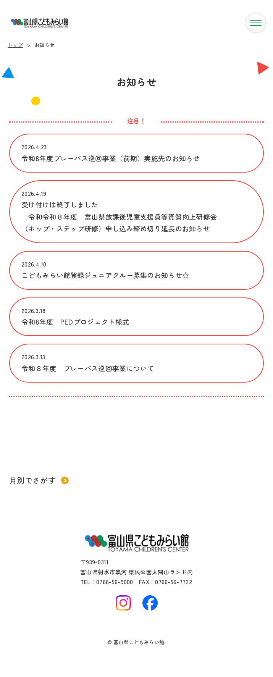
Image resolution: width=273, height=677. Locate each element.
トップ (15, 44)
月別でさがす (39, 480)
